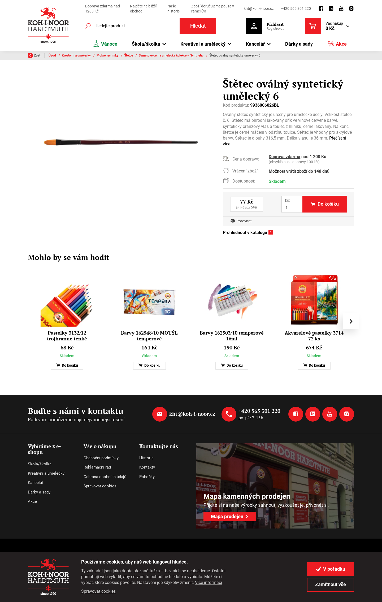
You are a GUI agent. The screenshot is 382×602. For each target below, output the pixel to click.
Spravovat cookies (100, 486)
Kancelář (35, 482)
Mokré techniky (108, 55)
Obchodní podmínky (101, 458)
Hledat (198, 26)
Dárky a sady (299, 44)
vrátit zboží (296, 171)
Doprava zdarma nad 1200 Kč (102, 9)
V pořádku (330, 569)
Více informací (208, 582)
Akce (337, 43)
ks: (287, 200)
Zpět (34, 55)
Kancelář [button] (255, 44)
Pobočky (147, 476)
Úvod (53, 55)
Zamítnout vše (330, 584)
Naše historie (173, 9)
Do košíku (67, 365)
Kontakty (147, 467)
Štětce (129, 55)
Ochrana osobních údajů (105, 476)
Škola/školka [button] (146, 44)
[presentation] (351, 321)
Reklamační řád (97, 467)
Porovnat (244, 221)
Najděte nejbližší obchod (143, 9)
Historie (146, 458)
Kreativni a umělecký (77, 55)
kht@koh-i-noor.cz (259, 8)
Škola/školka (39, 464)
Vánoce (105, 43)
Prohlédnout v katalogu (245, 232)
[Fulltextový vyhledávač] (150, 26)
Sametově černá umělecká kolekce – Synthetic (171, 55)
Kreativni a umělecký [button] (202, 44)
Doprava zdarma (284, 156)
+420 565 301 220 (296, 8)
